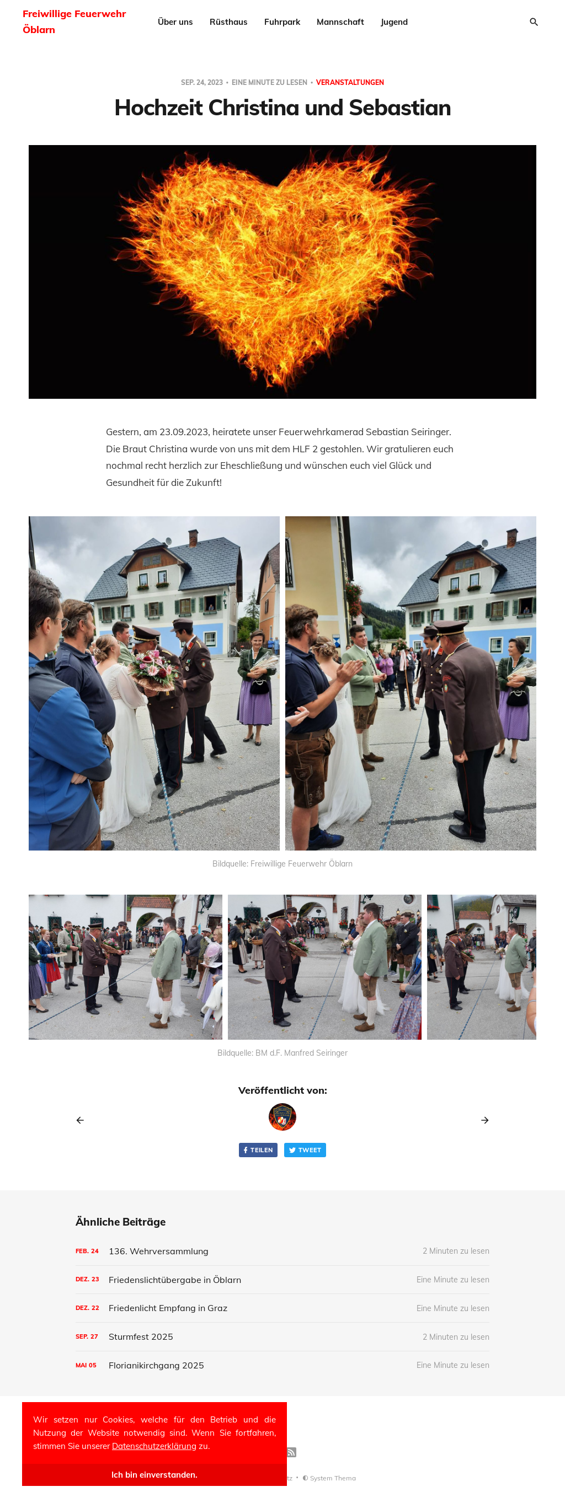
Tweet (305, 1150)
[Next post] (481, 1120)
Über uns (175, 22)
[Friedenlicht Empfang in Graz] (282, 1308)
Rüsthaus (229, 22)
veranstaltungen (350, 82)
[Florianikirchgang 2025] (282, 1365)
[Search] (534, 22)
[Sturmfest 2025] (282, 1337)
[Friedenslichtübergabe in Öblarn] (282, 1280)
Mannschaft (340, 22)
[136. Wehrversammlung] (282, 1251)
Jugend (394, 22)
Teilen (257, 1150)
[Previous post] (84, 1120)
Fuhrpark (282, 22)
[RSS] (291, 1452)
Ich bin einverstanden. (154, 1474)
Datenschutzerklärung (154, 1446)
